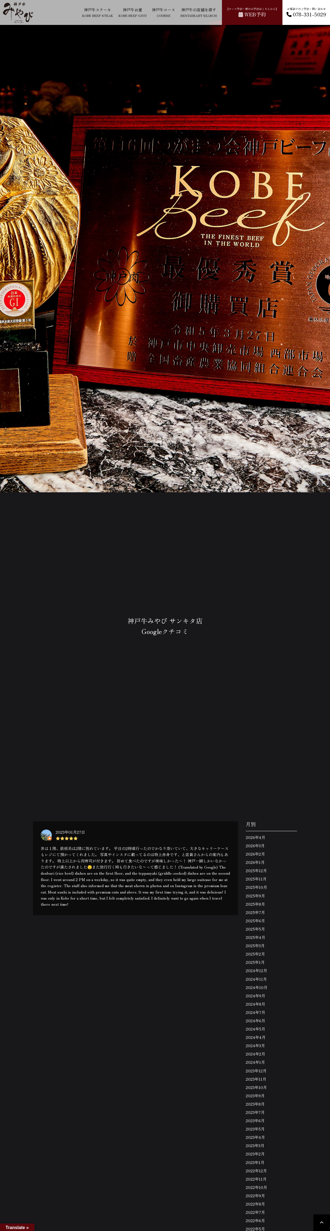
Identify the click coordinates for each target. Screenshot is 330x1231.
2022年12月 (256, 1170)
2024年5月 (255, 1029)
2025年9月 (255, 895)
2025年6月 (255, 920)
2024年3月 (255, 1045)
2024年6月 (255, 1020)
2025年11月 (256, 879)
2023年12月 (256, 1070)
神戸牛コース (163, 12)
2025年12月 (256, 870)
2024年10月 (256, 987)
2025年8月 (255, 904)
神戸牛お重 (132, 12)
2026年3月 (255, 845)
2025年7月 (255, 912)
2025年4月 (255, 937)
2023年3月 (255, 1145)
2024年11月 (256, 979)
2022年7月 (255, 1212)
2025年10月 (256, 887)
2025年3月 (255, 945)
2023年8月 (255, 1104)
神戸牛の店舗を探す (198, 12)
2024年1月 (255, 1062)
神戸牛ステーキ (97, 12)
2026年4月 (255, 837)
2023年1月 (255, 1162)
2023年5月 (255, 1129)
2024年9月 (255, 995)
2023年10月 (256, 1087)
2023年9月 (255, 1095)
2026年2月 (255, 854)
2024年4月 (255, 1037)
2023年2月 (255, 1154)
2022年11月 (256, 1179)
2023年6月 (255, 1120)
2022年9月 (255, 1195)
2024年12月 (256, 970)
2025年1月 (255, 962)
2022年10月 (256, 1187)
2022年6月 (255, 1220)
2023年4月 (255, 1137)
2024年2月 (255, 1054)
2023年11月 (256, 1079)
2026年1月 (255, 862)
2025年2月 (255, 954)
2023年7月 (255, 1112)
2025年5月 (255, 929)
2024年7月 (255, 1012)
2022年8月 (255, 1204)
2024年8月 (255, 1004)
